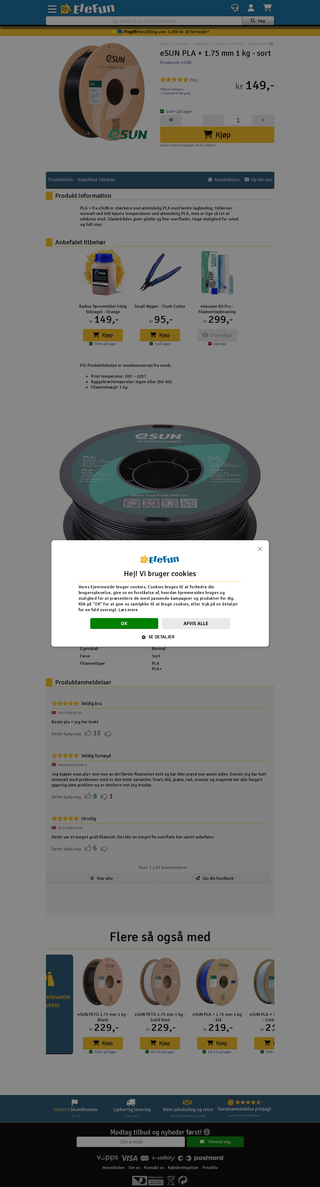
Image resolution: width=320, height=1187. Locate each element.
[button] (160, 637)
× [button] (260, 550)
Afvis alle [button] (196, 624)
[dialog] (160, 593)
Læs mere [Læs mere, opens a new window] (128, 610)
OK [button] (124, 624)
